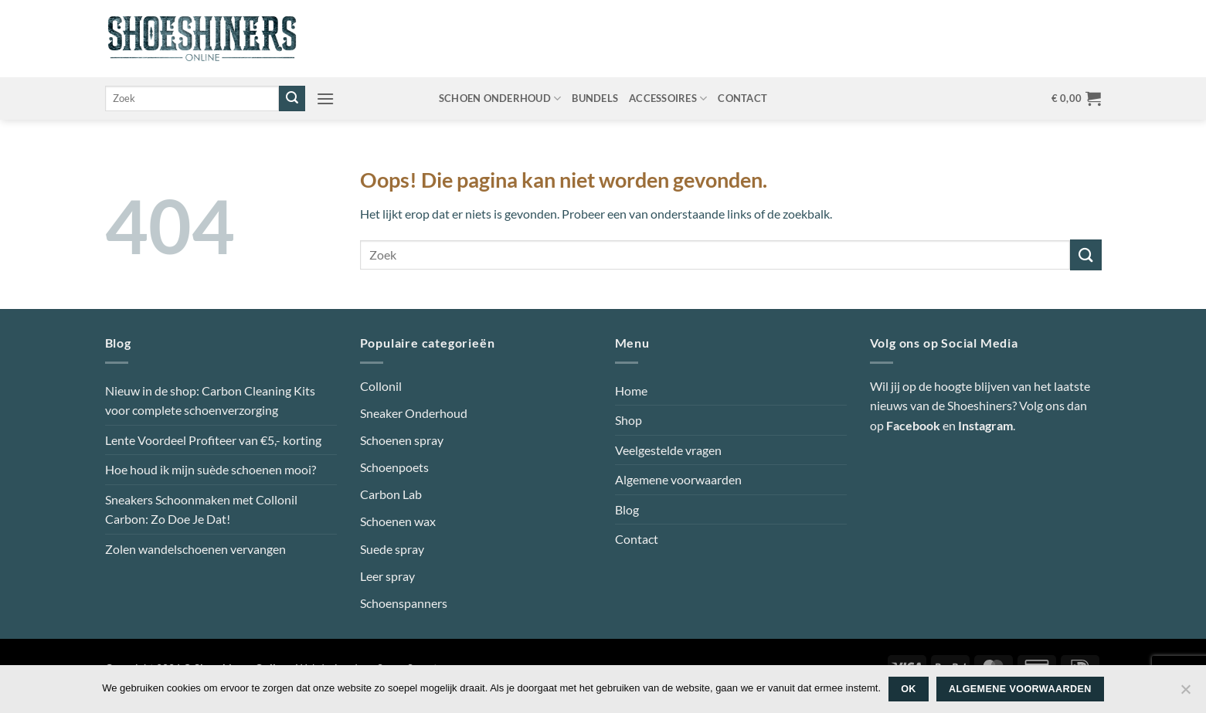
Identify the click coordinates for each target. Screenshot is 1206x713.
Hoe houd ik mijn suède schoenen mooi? (210, 469)
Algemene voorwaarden (678, 479)
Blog (627, 509)
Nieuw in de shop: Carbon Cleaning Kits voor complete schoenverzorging (210, 400)
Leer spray (387, 576)
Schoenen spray (401, 440)
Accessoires (668, 98)
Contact (742, 98)
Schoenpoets (394, 467)
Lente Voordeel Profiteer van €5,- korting (213, 440)
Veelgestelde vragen (668, 450)
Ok (908, 689)
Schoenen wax (398, 521)
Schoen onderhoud (500, 98)
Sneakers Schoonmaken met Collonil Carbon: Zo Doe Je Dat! (201, 509)
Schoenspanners (403, 603)
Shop (628, 420)
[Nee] (1185, 693)
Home (631, 390)
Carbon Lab (391, 494)
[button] (325, 98)
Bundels (595, 98)
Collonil (381, 386)
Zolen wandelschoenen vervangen (195, 549)
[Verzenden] (292, 99)
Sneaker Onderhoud (413, 413)
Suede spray (392, 549)
